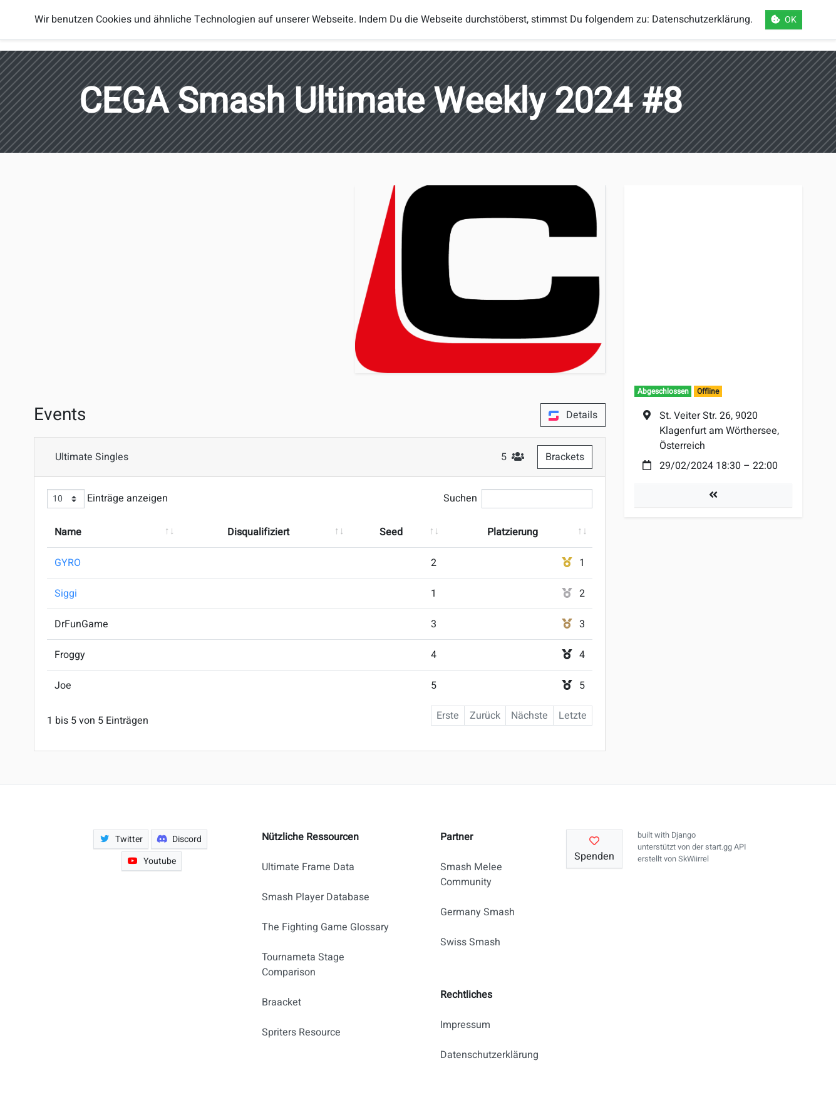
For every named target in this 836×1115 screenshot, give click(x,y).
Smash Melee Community (471, 875)
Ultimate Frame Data (308, 867)
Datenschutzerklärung (484, 1054)
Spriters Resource (301, 1032)
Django (683, 835)
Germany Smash (477, 912)
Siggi (65, 593)
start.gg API (725, 847)
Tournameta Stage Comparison (303, 965)
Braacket (281, 1002)
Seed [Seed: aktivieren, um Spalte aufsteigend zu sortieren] (391, 532)
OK (784, 19)
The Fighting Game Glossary (325, 927)
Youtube (151, 861)
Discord (179, 839)
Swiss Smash (470, 942)
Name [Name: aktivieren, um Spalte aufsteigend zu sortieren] (67, 532)
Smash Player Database (315, 897)
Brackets (564, 457)
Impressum (465, 1024)
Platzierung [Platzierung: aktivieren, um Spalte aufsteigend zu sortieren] (512, 532)
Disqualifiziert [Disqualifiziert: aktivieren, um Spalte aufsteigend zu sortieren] (258, 532)
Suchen (517, 498)
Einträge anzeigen (107, 498)
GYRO (67, 562)
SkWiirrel (693, 859)
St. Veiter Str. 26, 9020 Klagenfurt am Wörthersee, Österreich (719, 430)
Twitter (121, 839)
